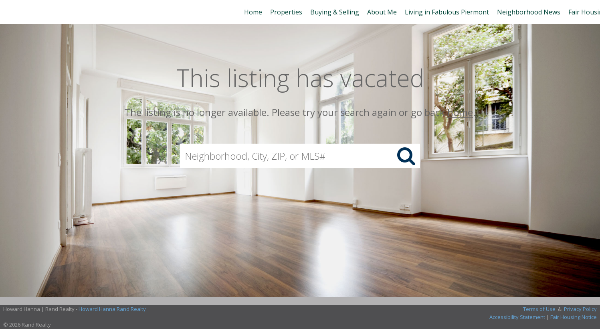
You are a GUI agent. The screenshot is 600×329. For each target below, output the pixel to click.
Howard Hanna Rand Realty (112, 309)
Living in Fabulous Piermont (447, 12)
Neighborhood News (528, 12)
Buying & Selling (334, 12)
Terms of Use (539, 309)
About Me (382, 12)
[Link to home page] (10, 12)
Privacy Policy (580, 309)
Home (253, 12)
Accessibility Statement (517, 317)
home (460, 112)
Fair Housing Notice (573, 317)
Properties (286, 12)
